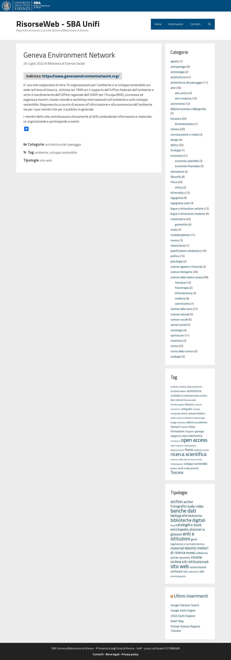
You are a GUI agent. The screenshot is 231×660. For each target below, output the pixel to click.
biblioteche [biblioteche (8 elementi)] (195, 515)
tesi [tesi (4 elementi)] (185, 571)
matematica (178, 219)
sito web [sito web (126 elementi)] (180, 566)
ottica (178, 187)
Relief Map (177, 621)
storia (174, 346)
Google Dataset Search (185, 605)
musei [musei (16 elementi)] (190, 552)
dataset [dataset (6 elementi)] (192, 413)
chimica (175, 129)
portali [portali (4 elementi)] (174, 558)
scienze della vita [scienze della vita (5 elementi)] (179, 459)
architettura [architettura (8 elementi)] (194, 391)
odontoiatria (182, 303)
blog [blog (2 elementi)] (173, 525)
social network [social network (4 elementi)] (198, 567)
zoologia (176, 356)
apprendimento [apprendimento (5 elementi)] (194, 386)
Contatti (195, 24)
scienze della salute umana (187, 277)
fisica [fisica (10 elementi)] (192, 426)
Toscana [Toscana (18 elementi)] (177, 472)
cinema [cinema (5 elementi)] (196, 409)
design (174, 140)
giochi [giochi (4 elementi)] (194, 539)
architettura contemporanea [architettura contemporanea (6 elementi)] (185, 395)
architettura (178, 77)
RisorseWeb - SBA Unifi (58, 24)
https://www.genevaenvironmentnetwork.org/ (81, 76)
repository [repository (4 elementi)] (184, 558)
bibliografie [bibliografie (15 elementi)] (179, 515)
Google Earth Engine (183, 610)
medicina (180, 298)
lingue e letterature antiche (187, 208)
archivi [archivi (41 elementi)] (177, 501)
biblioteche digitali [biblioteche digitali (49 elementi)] (188, 520)
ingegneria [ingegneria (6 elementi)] (176, 436)
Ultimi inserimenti (191, 596)
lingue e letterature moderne (188, 214)
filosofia (176, 177)
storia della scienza (182, 351)
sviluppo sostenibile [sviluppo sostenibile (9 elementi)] (195, 463)
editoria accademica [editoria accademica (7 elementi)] (196, 422)
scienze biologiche (181, 272)
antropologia (178, 66)
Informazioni (176, 24)
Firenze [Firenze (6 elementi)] (184, 427)
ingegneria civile (180, 203)
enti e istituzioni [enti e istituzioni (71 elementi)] (182, 536)
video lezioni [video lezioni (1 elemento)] (193, 571)
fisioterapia (182, 288)
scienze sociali (179, 319)
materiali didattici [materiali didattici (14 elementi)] (184, 548)
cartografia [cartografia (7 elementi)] (186, 409)
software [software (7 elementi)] (177, 571)
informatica (178, 192)
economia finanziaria (187, 166)
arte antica (181, 93)
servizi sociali (178, 325)
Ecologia (176, 150)
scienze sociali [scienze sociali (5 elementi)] (195, 459)
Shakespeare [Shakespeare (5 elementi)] (177, 464)
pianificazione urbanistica (186, 251)
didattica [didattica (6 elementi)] (201, 413)
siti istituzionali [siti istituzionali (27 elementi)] (195, 562)
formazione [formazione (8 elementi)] (177, 431)
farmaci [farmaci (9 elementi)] (175, 426)
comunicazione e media (185, 134)
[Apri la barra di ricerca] (209, 24)
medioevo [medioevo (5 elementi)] (175, 441)
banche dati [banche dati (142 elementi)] (183, 511)
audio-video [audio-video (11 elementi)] (195, 506)
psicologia (177, 261)
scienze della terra (181, 309)
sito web (46, 160)
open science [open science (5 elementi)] (177, 445)
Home (157, 24)
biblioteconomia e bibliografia (188, 109)
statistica (176, 340)
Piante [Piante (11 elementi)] (189, 449)
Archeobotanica (184, 124)
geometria (181, 224)
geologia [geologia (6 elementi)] (199, 431)
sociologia (177, 330)
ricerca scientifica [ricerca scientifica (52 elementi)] (188, 454)
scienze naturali (180, 314)
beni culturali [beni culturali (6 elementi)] (177, 400)
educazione (177, 171)
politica (175, 256)
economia (176, 155)
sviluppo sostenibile (63, 152)
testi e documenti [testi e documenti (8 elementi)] (188, 468)
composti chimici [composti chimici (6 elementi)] (179, 413)
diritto (174, 145)
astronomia (178, 103)
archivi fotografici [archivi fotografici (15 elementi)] (182, 504)
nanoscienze (178, 245)
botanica (176, 118)
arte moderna (183, 98)
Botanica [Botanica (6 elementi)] (189, 404)
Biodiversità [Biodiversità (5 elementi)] (190, 400)
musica (175, 240)
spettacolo (177, 335)
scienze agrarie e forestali (186, 266)
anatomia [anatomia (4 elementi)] (182, 386)
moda (174, 229)
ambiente (41, 152)
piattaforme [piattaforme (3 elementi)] (202, 553)
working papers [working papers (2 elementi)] (178, 576)
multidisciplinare (180, 235)
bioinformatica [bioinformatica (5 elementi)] (178, 404)
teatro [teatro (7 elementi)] (174, 468)
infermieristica (183, 293)
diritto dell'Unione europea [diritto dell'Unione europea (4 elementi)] (194, 418)
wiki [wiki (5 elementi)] (201, 571)
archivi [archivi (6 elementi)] (203, 395)
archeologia (177, 72)
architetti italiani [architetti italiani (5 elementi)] (178, 391)
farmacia (180, 282)
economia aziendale (187, 161)
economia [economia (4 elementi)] (181, 422)
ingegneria (177, 198)
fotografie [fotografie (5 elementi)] (189, 431)
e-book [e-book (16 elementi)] (196, 525)
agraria (175, 61)
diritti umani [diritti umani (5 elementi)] (176, 418)
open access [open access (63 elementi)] (194, 440)
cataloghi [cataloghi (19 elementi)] (183, 525)
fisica (174, 182)
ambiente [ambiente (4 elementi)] (174, 386)
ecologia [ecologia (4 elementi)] (174, 422)
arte (173, 88)
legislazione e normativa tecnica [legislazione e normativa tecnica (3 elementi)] (187, 544)
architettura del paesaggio (63, 144)
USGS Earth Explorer (183, 616)
